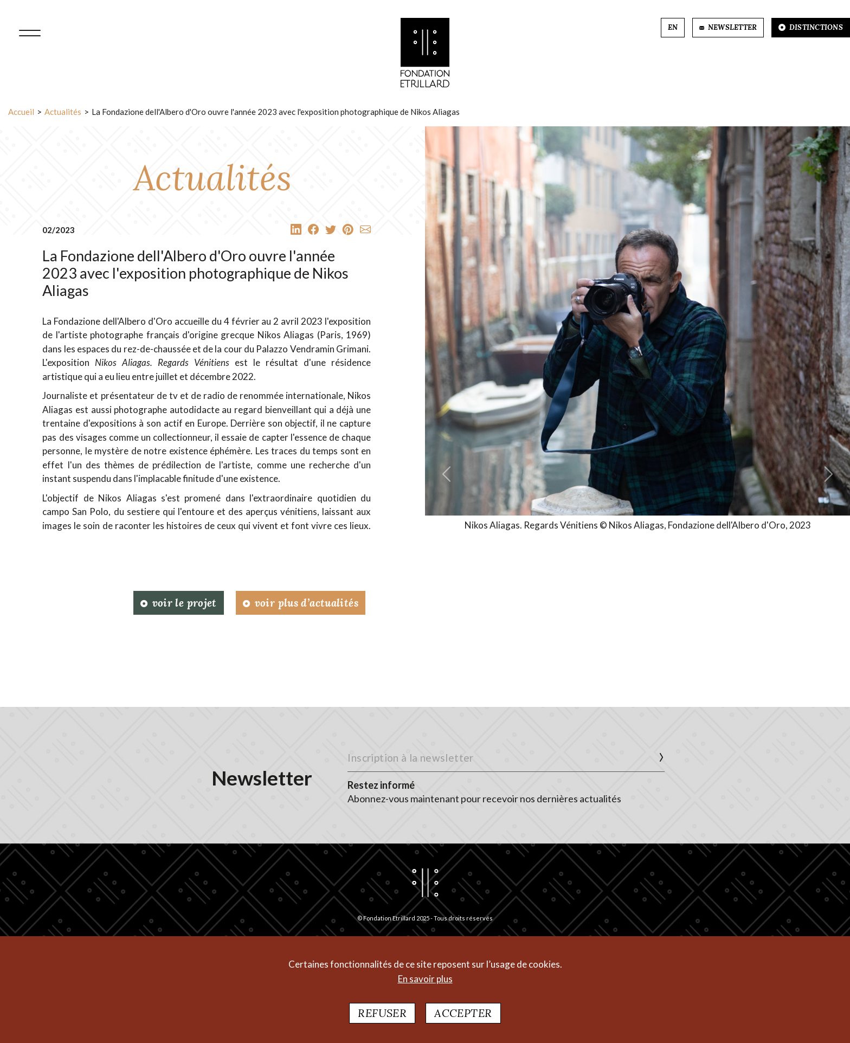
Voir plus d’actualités (300, 602)
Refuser (382, 1016)
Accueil (21, 112)
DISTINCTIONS (810, 27)
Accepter (463, 1016)
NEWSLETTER (728, 27)
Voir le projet (178, 602)
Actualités (62, 112)
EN (673, 27)
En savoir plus (425, 982)
